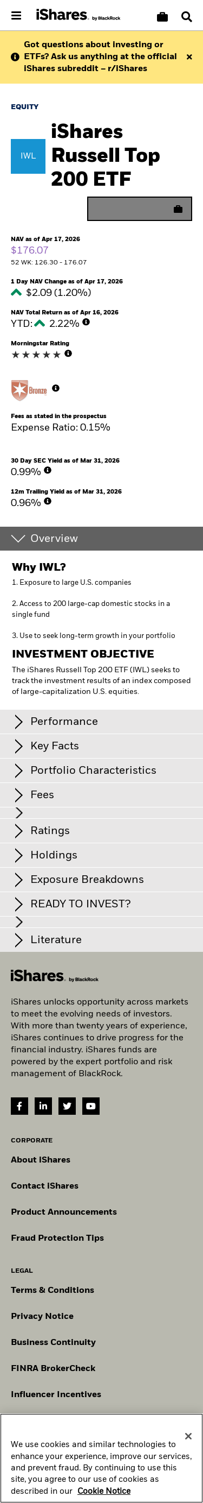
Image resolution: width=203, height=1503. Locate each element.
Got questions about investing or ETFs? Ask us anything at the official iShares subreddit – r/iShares (100, 57)
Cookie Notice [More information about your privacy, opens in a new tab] (103, 1495)
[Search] (187, 16)
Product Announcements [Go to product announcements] (64, 1212)
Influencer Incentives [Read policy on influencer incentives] (56, 1395)
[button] (186, 16)
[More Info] (86, 322)
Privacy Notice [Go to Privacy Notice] (42, 1316)
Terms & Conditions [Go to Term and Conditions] (52, 1290)
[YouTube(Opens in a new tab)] (91, 1106)
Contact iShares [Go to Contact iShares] (44, 1186)
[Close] (188, 1440)
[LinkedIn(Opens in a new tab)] (43, 1106)
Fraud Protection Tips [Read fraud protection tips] (57, 1238)
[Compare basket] (162, 16)
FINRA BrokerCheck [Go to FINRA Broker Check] (53, 1369)
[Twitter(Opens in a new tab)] (67, 1106)
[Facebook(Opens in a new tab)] (19, 1106)
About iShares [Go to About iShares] (40, 1160)
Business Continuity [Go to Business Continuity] (53, 1342)
